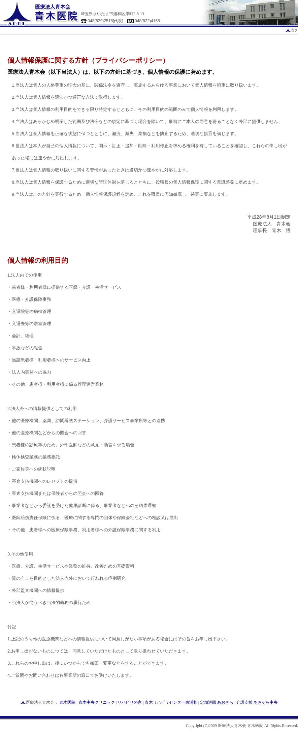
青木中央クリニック (96, 702)
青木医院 (67, 702)
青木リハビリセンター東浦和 (171, 702)
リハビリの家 (130, 702)
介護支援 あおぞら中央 (257, 702)
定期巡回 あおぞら (216, 702)
